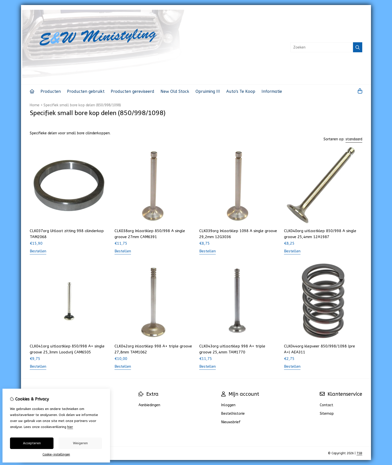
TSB (359, 453)
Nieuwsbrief (230, 422)
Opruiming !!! (208, 91)
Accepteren (32, 443)
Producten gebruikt (85, 91)
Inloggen (228, 405)
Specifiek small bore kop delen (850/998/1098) (82, 105)
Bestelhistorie (233, 413)
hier (70, 427)
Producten (50, 91)
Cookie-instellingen (56, 454)
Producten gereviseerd (132, 91)
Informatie (272, 91)
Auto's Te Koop (240, 91)
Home (35, 105)
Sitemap (327, 413)
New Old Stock (174, 91)
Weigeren (80, 443)
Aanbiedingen (149, 405)
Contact (326, 405)
